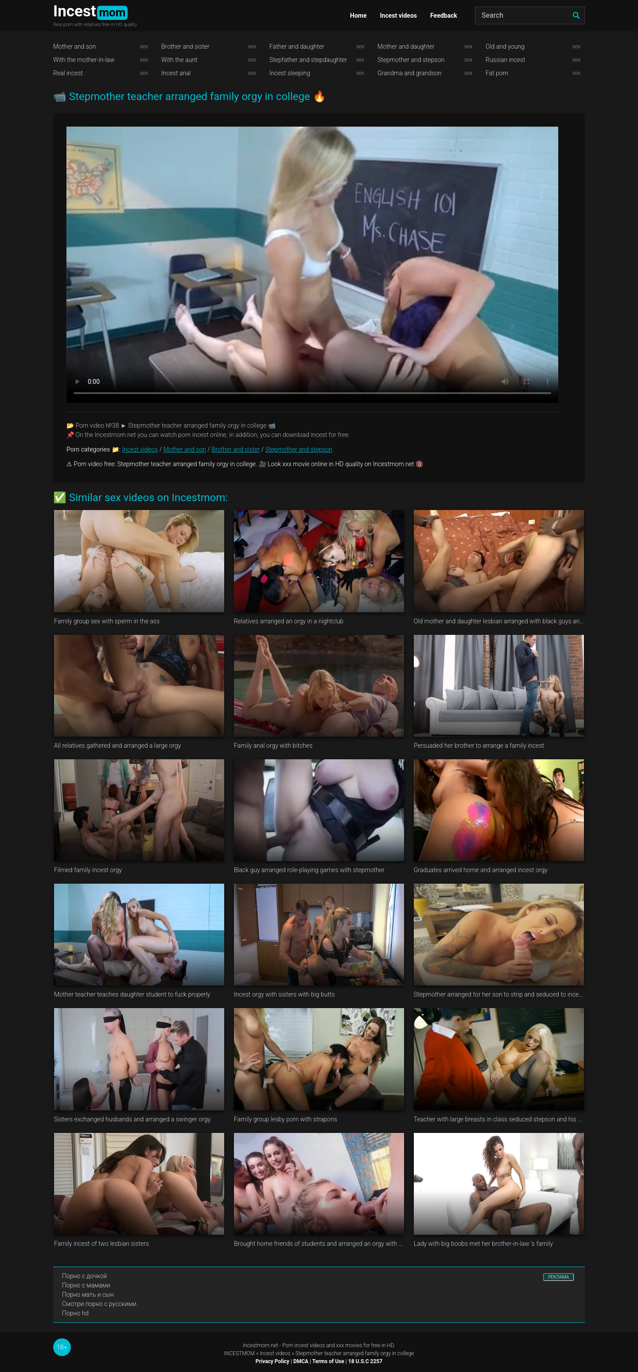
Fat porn (497, 73)
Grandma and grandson (409, 73)
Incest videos (398, 15)
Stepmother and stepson (410, 59)
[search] (576, 15)
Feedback (443, 15)
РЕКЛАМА (558, 1277)
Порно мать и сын (88, 1294)
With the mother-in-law (84, 59)
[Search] (530, 15)
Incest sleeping (289, 73)
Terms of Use (328, 1361)
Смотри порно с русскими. (100, 1303)
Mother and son (74, 46)
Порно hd (75, 1313)
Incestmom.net (260, 1345)
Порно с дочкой (84, 1275)
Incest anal (176, 73)
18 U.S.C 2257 (365, 1361)
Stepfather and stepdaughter (308, 59)
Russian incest (505, 59)
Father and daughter (296, 46)
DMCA (300, 1361)
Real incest (68, 73)
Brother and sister (185, 46)
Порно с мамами (86, 1285)
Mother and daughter (406, 46)
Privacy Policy (272, 1361)
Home (358, 15)
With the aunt (179, 59)
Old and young (505, 46)
